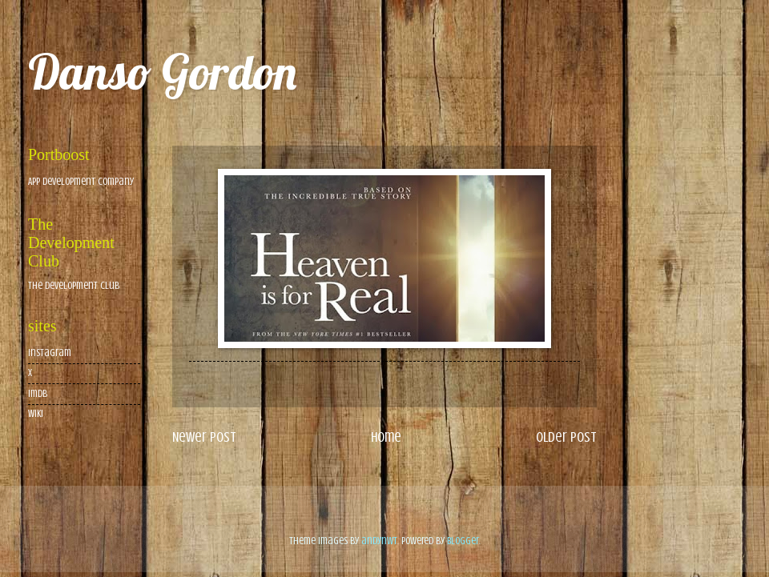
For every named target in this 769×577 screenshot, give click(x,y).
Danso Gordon (162, 72)
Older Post (566, 437)
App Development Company (81, 181)
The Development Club (73, 285)
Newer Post (204, 437)
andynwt (379, 541)
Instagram (49, 353)
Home (386, 437)
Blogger (463, 541)
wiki (35, 413)
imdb (37, 393)
